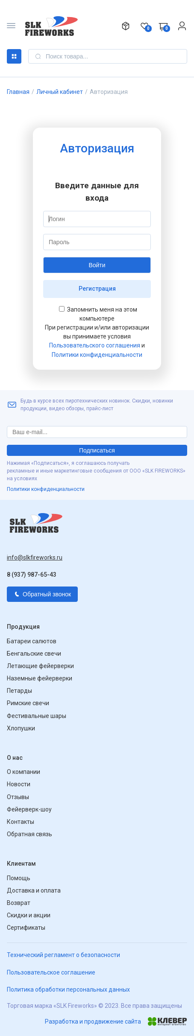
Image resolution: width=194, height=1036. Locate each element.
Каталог (14, 56)
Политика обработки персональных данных (68, 989)
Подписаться (97, 450)
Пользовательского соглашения (94, 345)
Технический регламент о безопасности (63, 954)
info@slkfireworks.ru (34, 557)
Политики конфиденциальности (97, 354)
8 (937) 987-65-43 (31, 574)
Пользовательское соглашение (51, 972)
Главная (18, 91)
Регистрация (97, 288)
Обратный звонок (42, 594)
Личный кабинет (59, 91)
